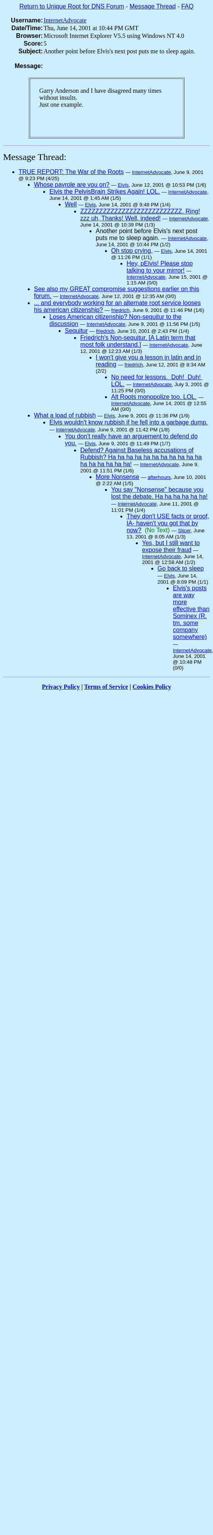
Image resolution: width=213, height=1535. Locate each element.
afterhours (159, 477)
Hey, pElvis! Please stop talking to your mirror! (160, 267)
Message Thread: (34, 157)
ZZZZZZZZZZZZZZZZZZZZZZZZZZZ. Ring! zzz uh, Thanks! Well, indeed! (140, 214)
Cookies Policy (152, 686)
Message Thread (153, 6)
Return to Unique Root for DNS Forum (71, 6)
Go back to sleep (180, 568)
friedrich (120, 310)
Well (71, 204)
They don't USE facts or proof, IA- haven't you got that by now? (168, 523)
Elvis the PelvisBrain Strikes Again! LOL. (104, 191)
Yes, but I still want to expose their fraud (171, 546)
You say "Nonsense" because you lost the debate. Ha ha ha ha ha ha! (159, 493)
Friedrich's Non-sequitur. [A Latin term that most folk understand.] (137, 341)
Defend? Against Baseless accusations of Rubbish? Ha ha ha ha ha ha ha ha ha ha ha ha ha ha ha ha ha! (141, 457)
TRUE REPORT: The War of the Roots (71, 172)
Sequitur (76, 330)
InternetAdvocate (65, 20)
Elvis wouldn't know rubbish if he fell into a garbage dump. (128, 422)
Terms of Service (106, 686)
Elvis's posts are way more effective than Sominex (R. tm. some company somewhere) (191, 612)
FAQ (187, 6)
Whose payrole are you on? (72, 184)
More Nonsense (117, 477)
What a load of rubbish (65, 415)
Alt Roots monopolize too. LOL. (153, 397)
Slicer (184, 530)
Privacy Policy (61, 686)
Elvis (123, 185)
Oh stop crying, (132, 250)
